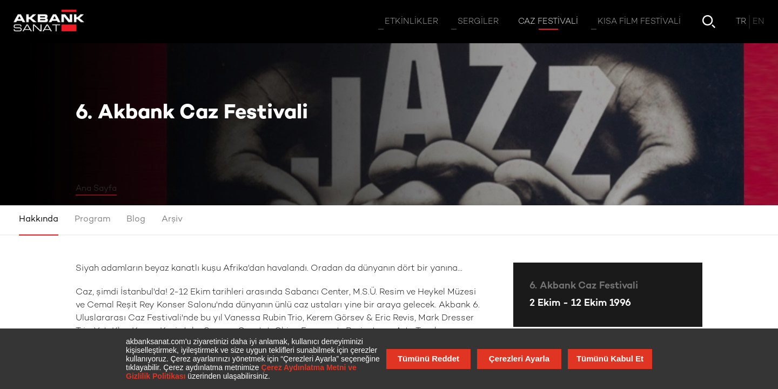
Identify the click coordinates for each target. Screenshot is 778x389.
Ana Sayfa (96, 188)
